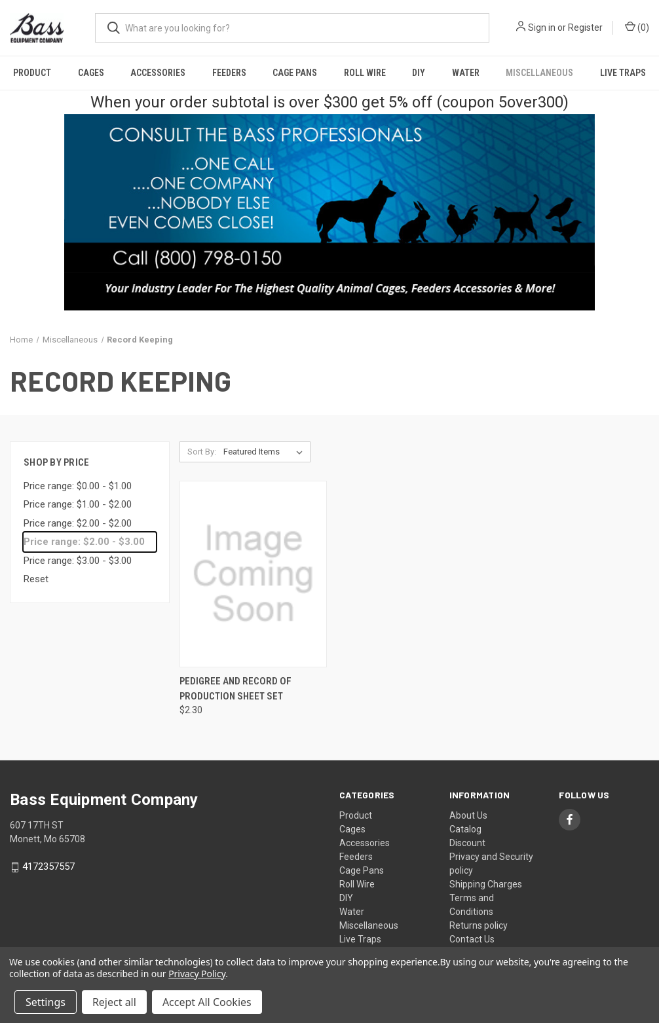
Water (466, 72)
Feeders (229, 72)
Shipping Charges (485, 884)
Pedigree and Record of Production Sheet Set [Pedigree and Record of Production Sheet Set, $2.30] (235, 688)
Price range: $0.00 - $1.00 (78, 486)
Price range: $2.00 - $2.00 (78, 523)
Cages (91, 72)
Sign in (541, 27)
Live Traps (623, 72)
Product (32, 72)
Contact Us (472, 939)
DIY (418, 72)
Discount (467, 843)
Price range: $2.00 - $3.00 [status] (84, 542)
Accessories (157, 72)
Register (585, 27)
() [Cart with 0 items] (637, 27)
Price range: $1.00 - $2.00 (78, 504)
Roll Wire (365, 72)
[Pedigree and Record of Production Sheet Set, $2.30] (253, 574)
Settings (46, 1002)
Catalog (465, 829)
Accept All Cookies (207, 1002)
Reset (36, 579)
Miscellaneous (539, 72)
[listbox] (265, 452)
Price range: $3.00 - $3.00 (78, 561)
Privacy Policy (196, 973)
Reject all (114, 1002)
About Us (468, 815)
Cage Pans (295, 72)
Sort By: (201, 451)
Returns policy (478, 925)
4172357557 (48, 867)
